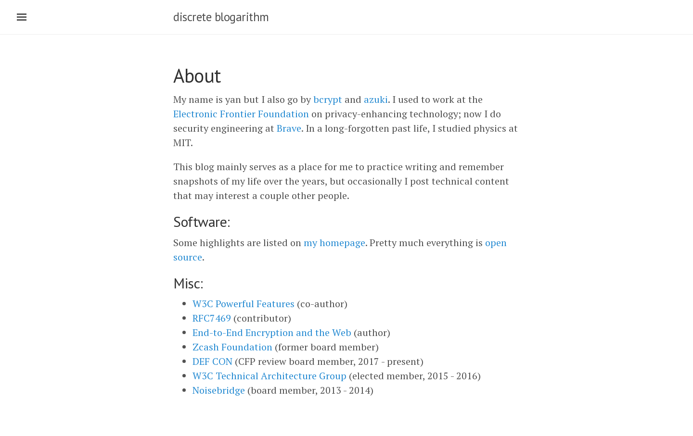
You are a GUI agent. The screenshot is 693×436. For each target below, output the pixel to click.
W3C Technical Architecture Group (269, 375)
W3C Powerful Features (243, 303)
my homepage (334, 242)
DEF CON (212, 361)
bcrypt (327, 99)
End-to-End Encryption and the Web (271, 332)
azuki (376, 99)
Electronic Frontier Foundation (241, 113)
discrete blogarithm (221, 17)
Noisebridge (218, 390)
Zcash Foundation (232, 346)
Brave (289, 128)
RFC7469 (211, 317)
